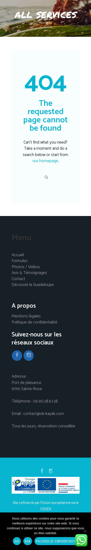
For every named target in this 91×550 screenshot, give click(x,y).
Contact (18, 279)
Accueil (18, 255)
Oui (17, 541)
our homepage (45, 160)
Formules (20, 261)
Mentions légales (26, 316)
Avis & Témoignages (29, 273)
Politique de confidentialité (34, 322)
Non (27, 541)
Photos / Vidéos (26, 267)
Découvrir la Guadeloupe (33, 285)
